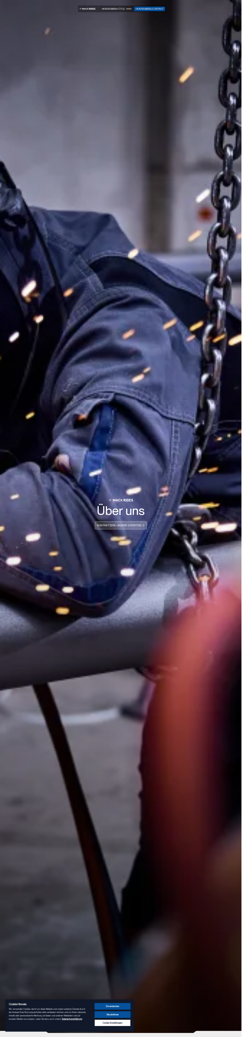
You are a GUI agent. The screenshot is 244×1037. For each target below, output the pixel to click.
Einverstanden (112, 1006)
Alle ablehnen (112, 1014)
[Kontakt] (149, 9)
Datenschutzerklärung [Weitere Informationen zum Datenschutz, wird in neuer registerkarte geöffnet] (72, 1019)
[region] (69, 1015)
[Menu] (116, 8)
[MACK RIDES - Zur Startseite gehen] (87, 9)
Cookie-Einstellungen (112, 1023)
